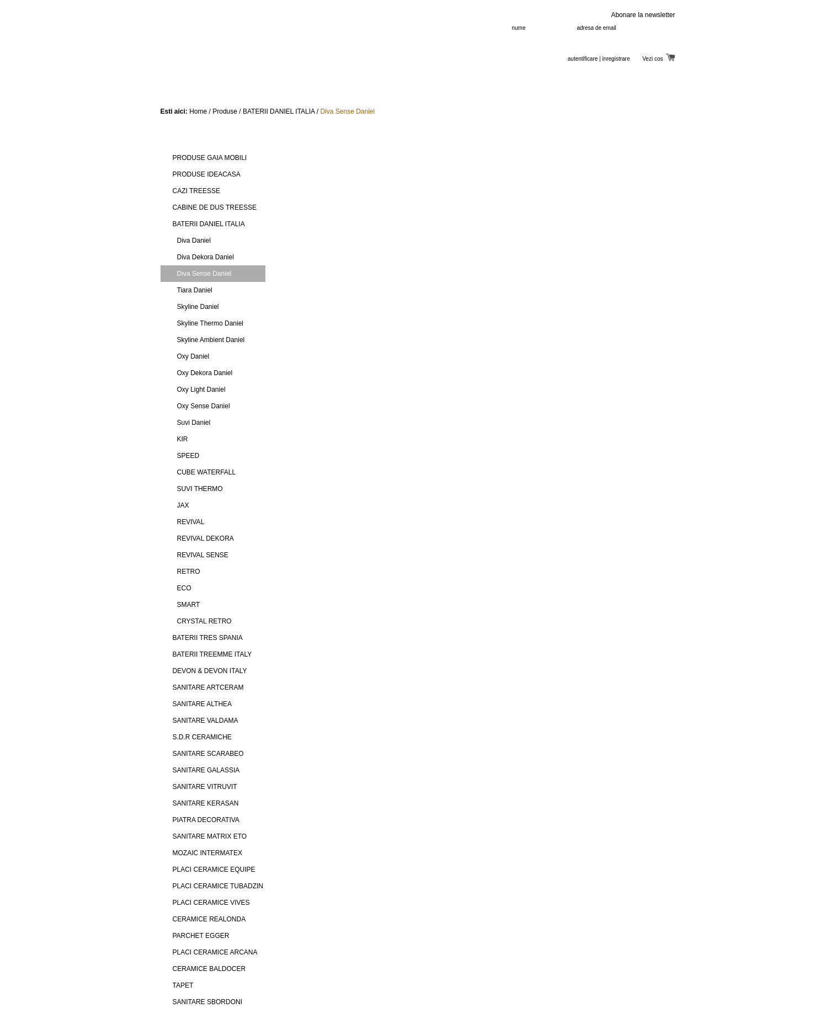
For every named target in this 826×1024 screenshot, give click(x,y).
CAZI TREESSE (196, 191)
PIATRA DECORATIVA (206, 820)
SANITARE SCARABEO (208, 754)
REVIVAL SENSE (202, 555)
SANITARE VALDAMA (205, 720)
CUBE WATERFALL (206, 472)
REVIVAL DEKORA (205, 538)
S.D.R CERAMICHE (202, 737)
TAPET (183, 985)
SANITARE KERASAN (206, 803)
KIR (182, 439)
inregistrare (616, 59)
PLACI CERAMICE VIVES (211, 902)
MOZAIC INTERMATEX (207, 853)
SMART (188, 605)
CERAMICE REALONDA (209, 919)
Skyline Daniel (198, 307)
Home (198, 111)
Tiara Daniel (194, 290)
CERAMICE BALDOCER (209, 969)
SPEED (188, 456)
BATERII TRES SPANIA (208, 638)
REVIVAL (191, 522)
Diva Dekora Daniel (205, 257)
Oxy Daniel (193, 356)
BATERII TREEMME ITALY (212, 654)
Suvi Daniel (194, 422)
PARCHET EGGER (201, 936)
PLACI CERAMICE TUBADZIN (218, 886)
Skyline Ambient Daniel (211, 340)
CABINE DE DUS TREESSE (215, 207)
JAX (183, 505)
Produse (224, 111)
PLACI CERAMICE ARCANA (215, 952)
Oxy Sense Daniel (203, 406)
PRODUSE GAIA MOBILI (210, 158)
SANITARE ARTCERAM (208, 687)
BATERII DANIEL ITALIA (279, 111)
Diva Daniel (194, 240)
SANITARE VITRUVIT (205, 787)
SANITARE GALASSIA (206, 770)
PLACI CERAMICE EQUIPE (214, 869)
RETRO (188, 571)
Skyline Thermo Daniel (210, 323)
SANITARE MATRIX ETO (210, 836)
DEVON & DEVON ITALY (210, 671)
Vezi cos (658, 59)
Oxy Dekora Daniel (205, 373)
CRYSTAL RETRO (204, 621)
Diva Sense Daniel (347, 111)
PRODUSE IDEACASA (207, 174)
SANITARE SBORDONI (207, 1002)
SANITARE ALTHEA (202, 704)
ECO (184, 588)
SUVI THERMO (200, 489)
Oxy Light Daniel (201, 389)
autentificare (583, 59)
